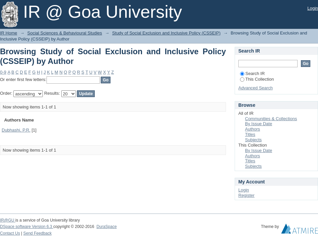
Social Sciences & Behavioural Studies (64, 32)
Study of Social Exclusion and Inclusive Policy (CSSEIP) (166, 32)
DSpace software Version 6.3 (26, 226)
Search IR (252, 73)
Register (246, 195)
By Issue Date (258, 123)
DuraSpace (106, 226)
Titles (250, 134)
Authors (252, 129)
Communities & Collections (271, 118)
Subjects (253, 139)
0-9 (3, 72)
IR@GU (7, 220)
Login (312, 8)
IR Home (8, 32)
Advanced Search (255, 87)
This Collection (257, 79)
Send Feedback (37, 233)
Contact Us (10, 233)
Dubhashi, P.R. (16, 130)
